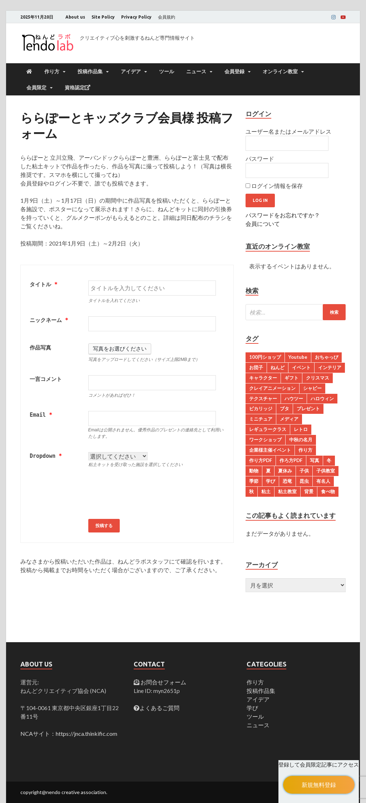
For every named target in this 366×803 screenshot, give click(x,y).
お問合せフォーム (162, 682)
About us (75, 17)
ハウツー (294, 398)
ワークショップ (265, 439)
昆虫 (304, 481)
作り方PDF (260, 460)
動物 (253, 471)
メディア (289, 419)
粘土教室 (287, 491)
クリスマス (317, 378)
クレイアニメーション (272, 388)
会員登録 (234, 71)
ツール (166, 71)
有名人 (323, 481)
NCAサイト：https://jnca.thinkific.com (68, 733)
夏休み (285, 471)
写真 (314, 460)
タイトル (44, 284)
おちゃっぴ (326, 357)
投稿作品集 (90, 71)
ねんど (278, 367)
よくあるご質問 (159, 707)
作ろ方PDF (291, 460)
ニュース (196, 71)
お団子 (256, 367)
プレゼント (308, 408)
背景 (308, 491)
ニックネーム (49, 320)
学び (270, 481)
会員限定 (36, 87)
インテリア (329, 367)
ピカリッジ (260, 408)
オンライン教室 (280, 71)
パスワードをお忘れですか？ (283, 215)
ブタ (284, 408)
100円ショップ (265, 357)
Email (41, 415)
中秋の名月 (300, 439)
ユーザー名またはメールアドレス (288, 131)
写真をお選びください (120, 349)
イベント (301, 367)
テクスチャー (263, 398)
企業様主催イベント (270, 450)
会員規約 (166, 17)
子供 (304, 471)
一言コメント (46, 379)
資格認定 (77, 87)
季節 (253, 481)
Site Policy (103, 17)
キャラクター (263, 378)
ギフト (291, 378)
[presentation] (142, 494)
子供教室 (325, 471)
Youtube (297, 357)
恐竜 (287, 481)
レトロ (301, 429)
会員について (263, 223)
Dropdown (46, 456)
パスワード (260, 158)
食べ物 (328, 491)
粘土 (266, 491)
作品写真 (40, 348)
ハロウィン (322, 398)
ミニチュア (260, 419)
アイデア (131, 71)
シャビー (312, 388)
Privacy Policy (136, 17)
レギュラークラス (267, 429)
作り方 (51, 71)
